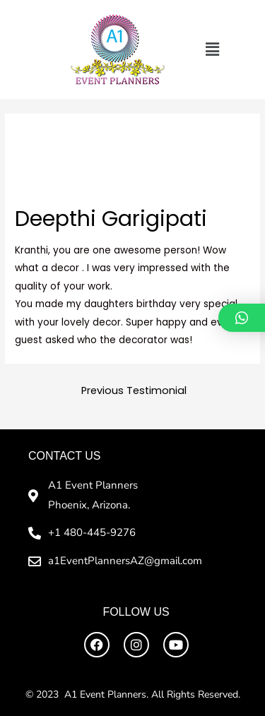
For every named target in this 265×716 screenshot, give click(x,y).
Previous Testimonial (134, 390)
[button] (212, 49)
